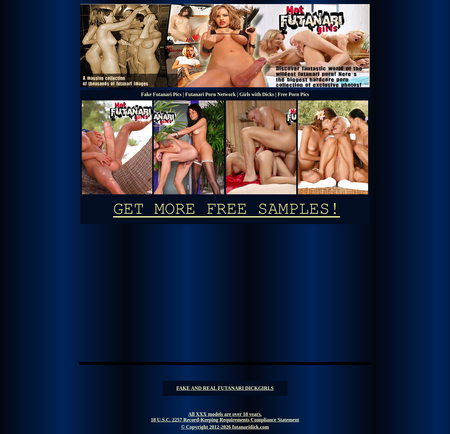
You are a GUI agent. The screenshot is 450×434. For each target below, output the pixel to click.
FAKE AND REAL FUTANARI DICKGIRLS (224, 388)
